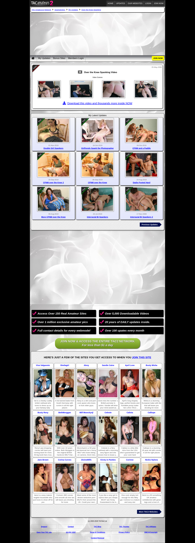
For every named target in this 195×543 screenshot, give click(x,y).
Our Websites (135, 3)
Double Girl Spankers (53, 148)
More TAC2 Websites (148, 512)
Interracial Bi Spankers (97, 217)
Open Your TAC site (44, 532)
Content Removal (97, 538)
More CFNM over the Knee (53, 217)
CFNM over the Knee (97, 182)
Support (44, 527)
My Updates (44, 58)
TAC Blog (97, 527)
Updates (120, 3)
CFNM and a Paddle (141, 148)
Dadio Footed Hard (141, 182)
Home (110, 3)
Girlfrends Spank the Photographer (97, 148)
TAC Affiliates (151, 527)
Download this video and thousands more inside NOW (97, 103)
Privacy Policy (124, 532)
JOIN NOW (158, 3)
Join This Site (141, 357)
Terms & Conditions (97, 532)
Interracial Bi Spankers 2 (141, 217)
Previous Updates (150, 224)
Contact (71, 527)
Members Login (76, 58)
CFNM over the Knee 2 (53, 182)
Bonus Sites (59, 58)
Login (148, 3)
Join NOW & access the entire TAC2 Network (97, 343)
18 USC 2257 (71, 532)
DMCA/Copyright (150, 532)
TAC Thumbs (124, 527)
